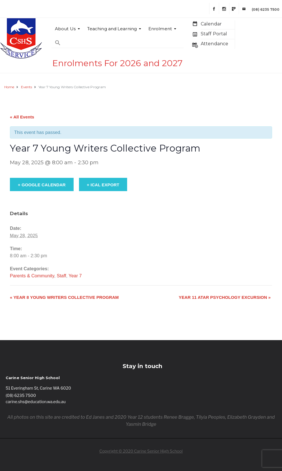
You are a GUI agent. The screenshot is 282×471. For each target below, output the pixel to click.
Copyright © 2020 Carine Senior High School (141, 451)
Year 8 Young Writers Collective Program (64, 297)
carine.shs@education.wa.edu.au (36, 401)
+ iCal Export (103, 184)
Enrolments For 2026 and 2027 (117, 63)
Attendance (214, 43)
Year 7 (75, 275)
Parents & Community (32, 275)
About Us (65, 28)
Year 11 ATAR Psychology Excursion (225, 297)
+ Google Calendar (42, 184)
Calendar (211, 24)
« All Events (22, 116)
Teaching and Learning (112, 28)
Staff (61, 275)
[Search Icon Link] (58, 39)
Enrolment (160, 28)
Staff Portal (214, 33)
